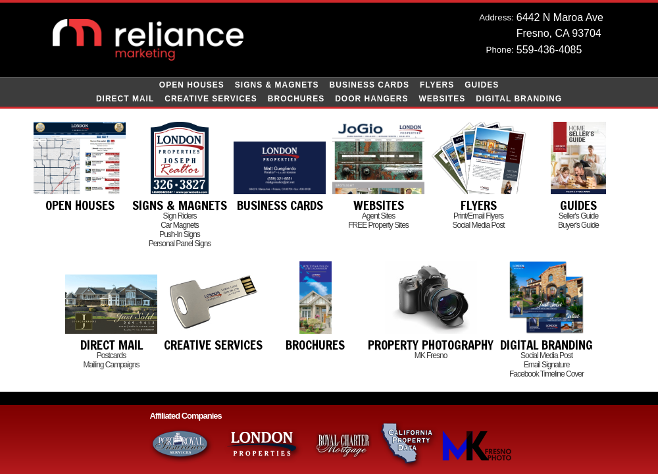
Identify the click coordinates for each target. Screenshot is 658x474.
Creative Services (210, 98)
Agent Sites (378, 216)
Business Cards (369, 85)
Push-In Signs (179, 234)
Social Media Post (478, 225)
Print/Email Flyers (478, 216)
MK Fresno (431, 355)
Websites (442, 98)
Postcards (111, 355)
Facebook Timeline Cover (546, 374)
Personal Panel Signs (180, 243)
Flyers (437, 85)
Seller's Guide (578, 216)
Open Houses (191, 85)
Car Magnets (180, 225)
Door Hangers (371, 98)
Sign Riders (179, 216)
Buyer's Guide (578, 225)
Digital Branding (519, 98)
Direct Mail (125, 98)
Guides (482, 85)
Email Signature (547, 364)
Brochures (296, 98)
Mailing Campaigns (111, 364)
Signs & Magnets (277, 85)
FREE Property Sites (378, 225)
